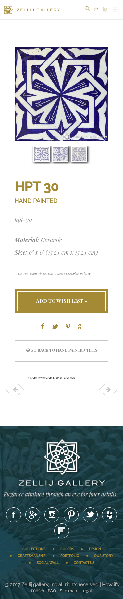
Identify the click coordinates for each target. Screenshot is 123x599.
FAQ (52, 590)
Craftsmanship (31, 556)
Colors (67, 549)
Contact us (84, 563)
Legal (86, 590)
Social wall (48, 563)
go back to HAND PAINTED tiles (61, 350)
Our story (103, 556)
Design (95, 549)
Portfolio (69, 556)
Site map (68, 590)
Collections (33, 549)
